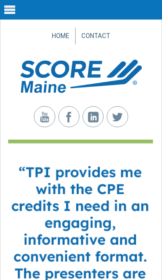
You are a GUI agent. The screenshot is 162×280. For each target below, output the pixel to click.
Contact (95, 35)
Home (60, 35)
